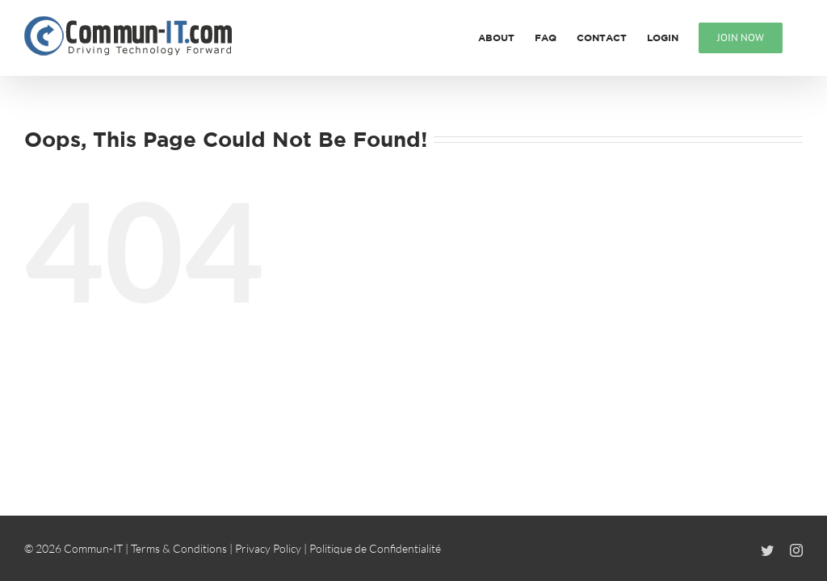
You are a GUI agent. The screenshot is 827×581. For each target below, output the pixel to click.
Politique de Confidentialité (375, 548)
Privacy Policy (268, 548)
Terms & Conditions (179, 548)
